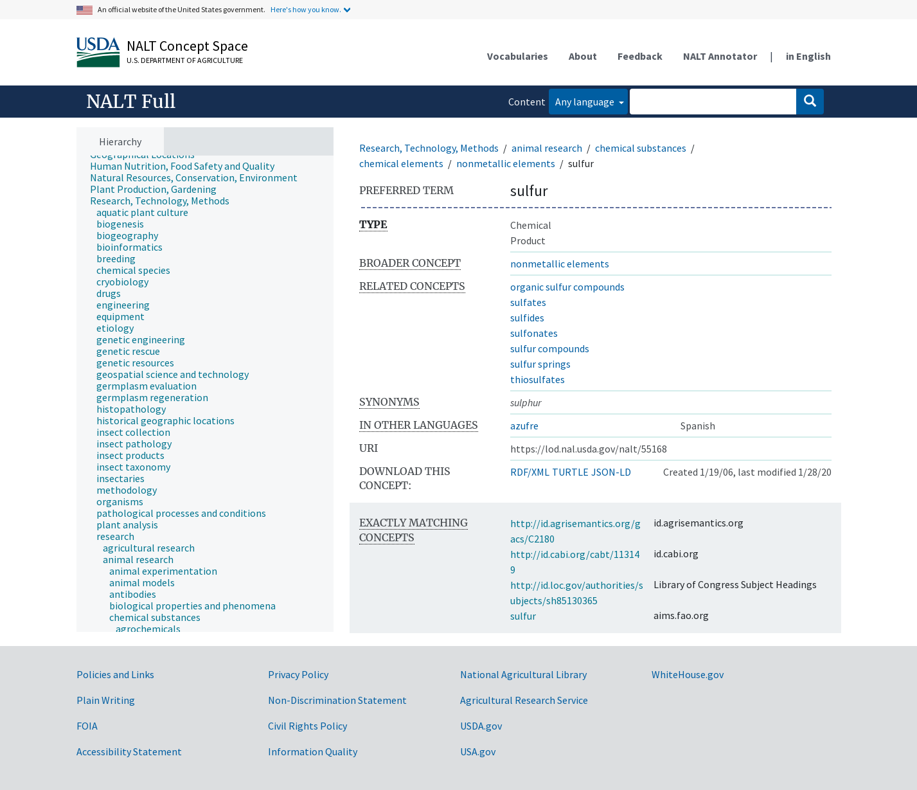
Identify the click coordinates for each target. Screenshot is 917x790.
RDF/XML (529, 471)
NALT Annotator (720, 55)
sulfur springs (540, 363)
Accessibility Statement (129, 751)
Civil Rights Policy (307, 725)
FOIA (87, 725)
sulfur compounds (549, 348)
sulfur (523, 615)
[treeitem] (187, 166)
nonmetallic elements (505, 163)
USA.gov (477, 751)
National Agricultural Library (523, 674)
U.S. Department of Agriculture (185, 60)
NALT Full (130, 101)
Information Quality (312, 751)
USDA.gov (481, 725)
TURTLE (570, 471)
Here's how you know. (306, 9)
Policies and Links (115, 674)
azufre (524, 425)
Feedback (640, 55)
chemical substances (640, 147)
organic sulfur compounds (567, 286)
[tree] (205, 394)
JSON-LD (611, 471)
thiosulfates (537, 379)
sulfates (528, 302)
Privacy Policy (298, 674)
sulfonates (534, 333)
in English (808, 55)
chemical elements (401, 163)
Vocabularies (517, 55)
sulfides (527, 317)
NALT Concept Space (187, 46)
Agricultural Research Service (524, 700)
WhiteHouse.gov (688, 674)
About (583, 55)
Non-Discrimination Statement (337, 700)
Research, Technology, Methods (429, 147)
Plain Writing (105, 700)
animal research (547, 147)
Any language (585, 101)
